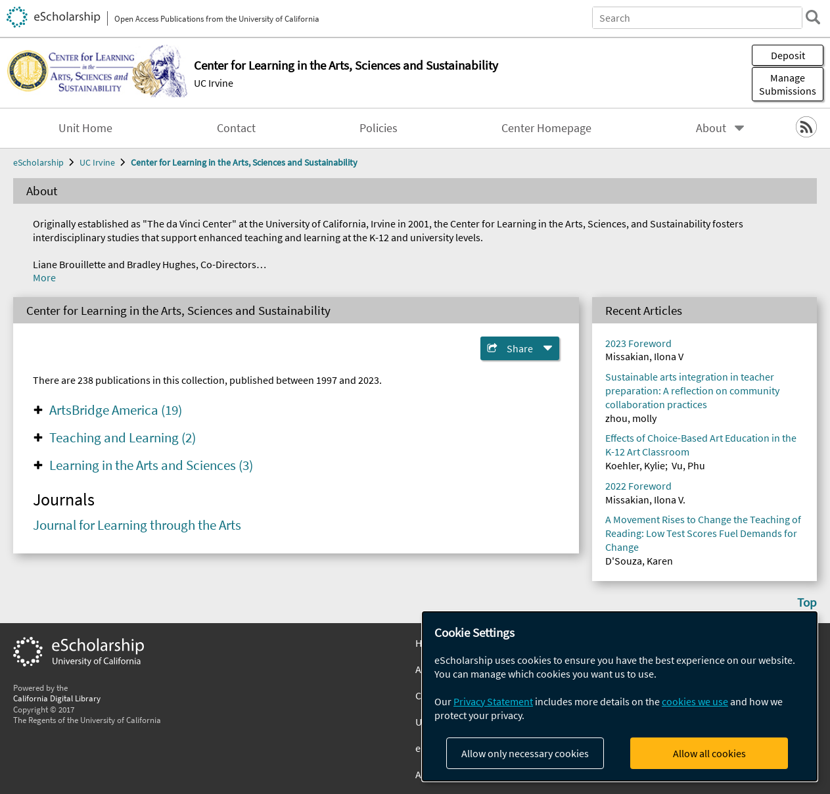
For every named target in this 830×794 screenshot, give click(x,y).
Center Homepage (546, 128)
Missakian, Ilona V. (645, 499)
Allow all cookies (709, 753)
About (711, 128)
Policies (378, 128)
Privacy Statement (493, 701)
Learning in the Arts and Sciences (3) (151, 465)
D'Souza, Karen (639, 560)
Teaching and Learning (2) (122, 437)
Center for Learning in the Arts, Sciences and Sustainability (244, 162)
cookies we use (695, 701)
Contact (236, 128)
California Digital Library (57, 698)
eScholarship (38, 162)
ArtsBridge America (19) (115, 410)
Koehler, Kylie (635, 465)
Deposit (788, 55)
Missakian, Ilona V (644, 356)
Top (807, 602)
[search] (812, 17)
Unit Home (85, 128)
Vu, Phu (688, 465)
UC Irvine (213, 82)
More (44, 277)
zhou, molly (631, 418)
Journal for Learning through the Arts (137, 525)
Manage (787, 84)
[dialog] (620, 696)
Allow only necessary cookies (525, 753)
